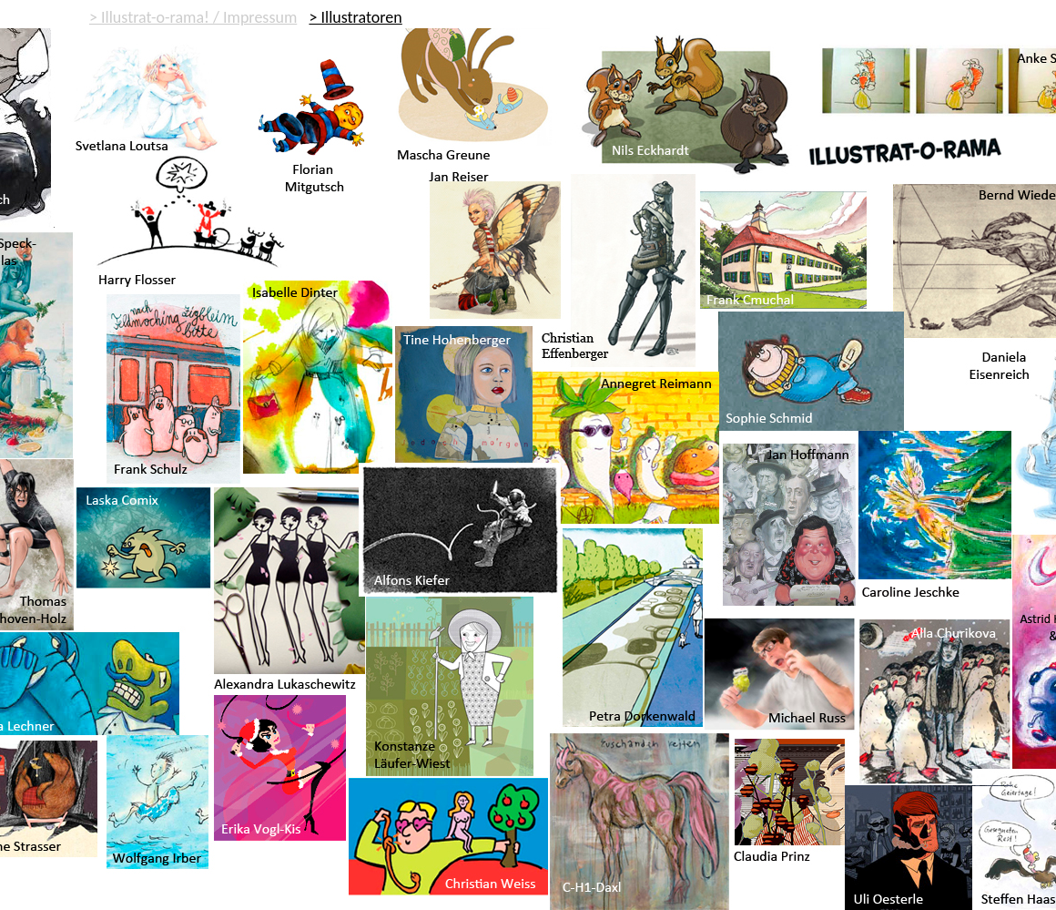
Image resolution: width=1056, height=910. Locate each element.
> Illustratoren (355, 17)
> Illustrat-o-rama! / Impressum (193, 17)
